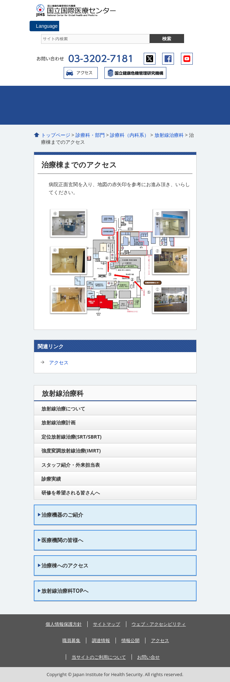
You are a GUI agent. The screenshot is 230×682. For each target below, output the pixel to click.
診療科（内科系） (129, 135)
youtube (187, 59)
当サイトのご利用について (99, 657)
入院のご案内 (169, 95)
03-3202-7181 (100, 58)
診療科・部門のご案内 (61, 115)
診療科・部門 (90, 135)
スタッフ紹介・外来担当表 (70, 464)
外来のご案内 (116, 95)
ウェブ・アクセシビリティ (159, 624)
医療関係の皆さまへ (169, 115)
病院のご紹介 (61, 95)
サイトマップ (106, 624)
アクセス (81, 73)
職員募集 (71, 640)
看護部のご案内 (116, 115)
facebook (168, 59)
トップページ (55, 135)
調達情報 (101, 640)
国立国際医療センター (79, 10)
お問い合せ (148, 657)
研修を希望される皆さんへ (70, 492)
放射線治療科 (169, 135)
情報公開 (130, 640)
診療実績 (51, 478)
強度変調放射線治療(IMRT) (71, 450)
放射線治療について (63, 408)
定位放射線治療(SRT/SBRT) (71, 436)
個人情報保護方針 (64, 624)
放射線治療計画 (58, 422)
